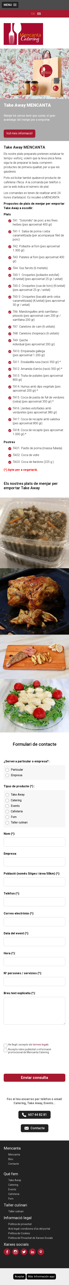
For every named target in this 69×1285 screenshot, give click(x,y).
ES (39, 14)
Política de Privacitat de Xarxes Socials (30, 1237)
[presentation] (29, 1062)
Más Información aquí (41, 1276)
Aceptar (19, 1276)
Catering (13, 1184)
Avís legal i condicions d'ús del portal (29, 1228)
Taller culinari (16, 1211)
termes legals (41, 1044)
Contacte (13, 1163)
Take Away (14, 1180)
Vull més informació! (19, 133)
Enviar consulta (34, 1077)
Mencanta (14, 1154)
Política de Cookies (19, 1233)
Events (12, 1189)
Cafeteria (13, 1194)
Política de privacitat (20, 1224)
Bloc (10, 1159)
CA (33, 14)
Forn (10, 1198)
